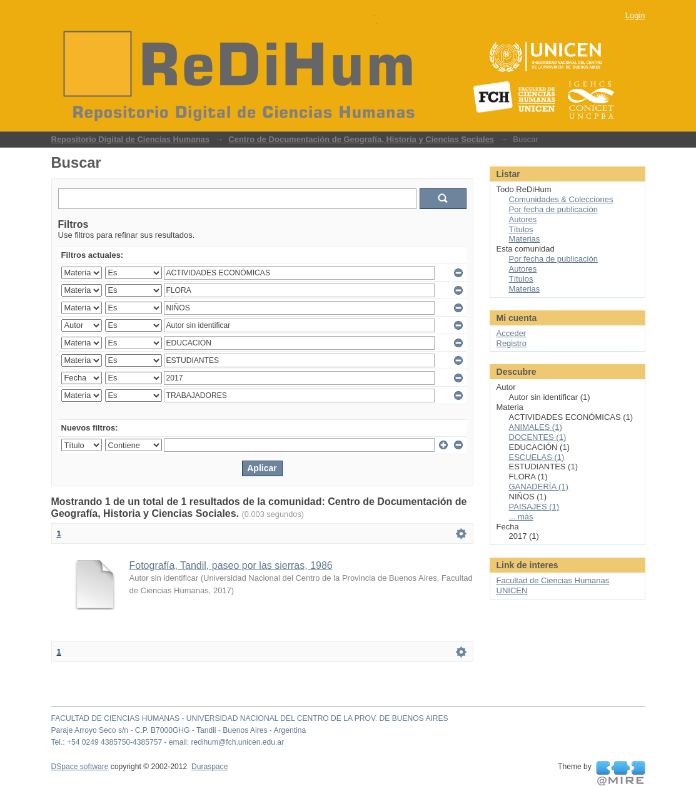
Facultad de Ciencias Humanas (553, 580)
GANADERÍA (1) (538, 486)
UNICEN (512, 590)
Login (635, 15)
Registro (512, 343)
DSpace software (80, 766)
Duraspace (209, 766)
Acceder (512, 333)
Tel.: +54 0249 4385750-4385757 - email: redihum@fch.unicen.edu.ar (168, 742)
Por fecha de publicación (553, 209)
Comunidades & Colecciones (561, 199)
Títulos (521, 229)
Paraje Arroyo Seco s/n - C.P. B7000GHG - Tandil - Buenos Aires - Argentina (178, 730)
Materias (524, 238)
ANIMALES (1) (535, 427)
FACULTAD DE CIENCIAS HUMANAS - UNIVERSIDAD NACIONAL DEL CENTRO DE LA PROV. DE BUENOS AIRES (249, 718)
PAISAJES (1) (534, 506)
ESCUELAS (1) (537, 457)
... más (521, 516)
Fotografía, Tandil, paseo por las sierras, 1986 (231, 565)
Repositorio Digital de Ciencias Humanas (130, 139)
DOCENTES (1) (538, 437)
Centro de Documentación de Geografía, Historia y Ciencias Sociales (361, 139)
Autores (523, 219)
